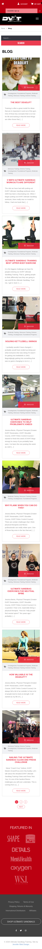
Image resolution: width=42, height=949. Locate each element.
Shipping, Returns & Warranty (21, 906)
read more (21, 125)
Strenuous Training (19, 95)
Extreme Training (30, 95)
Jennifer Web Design (20, 944)
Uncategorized (12, 93)
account (23, 4)
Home (3, 28)
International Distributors (15, 911)
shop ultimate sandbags (21, 921)
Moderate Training (13, 332)
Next (21, 807)
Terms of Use (28, 902)
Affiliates (32, 911)
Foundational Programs (24, 93)
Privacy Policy (13, 902)
